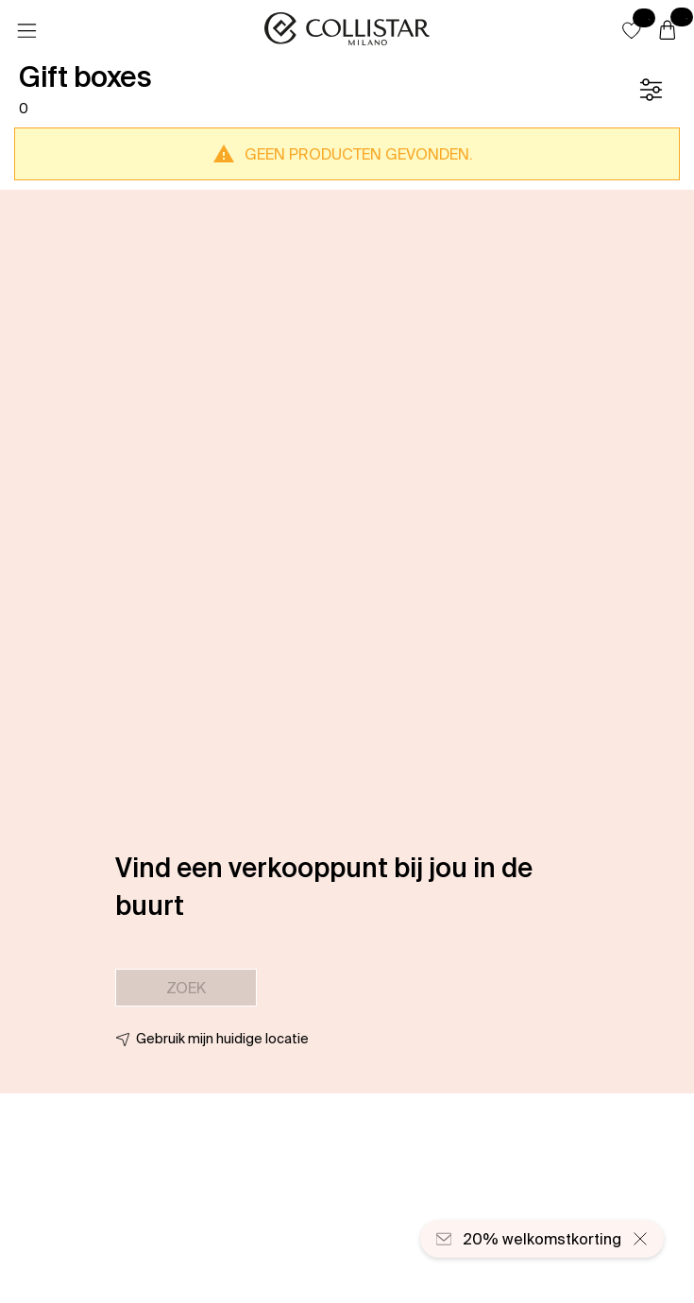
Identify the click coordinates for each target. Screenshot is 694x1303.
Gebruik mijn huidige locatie (222, 1038)
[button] (632, 30)
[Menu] (26, 31)
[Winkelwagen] (667, 31)
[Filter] (650, 89)
